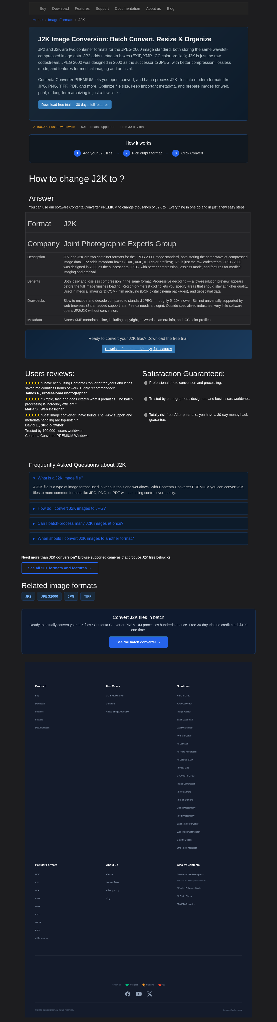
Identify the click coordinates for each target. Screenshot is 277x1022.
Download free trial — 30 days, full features (75, 105)
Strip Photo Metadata (187, 848)
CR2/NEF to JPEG (185, 776)
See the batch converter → (138, 642)
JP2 (28, 596)
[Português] (143, 965)
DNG (37, 906)
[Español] (125, 965)
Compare (110, 703)
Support (102, 8)
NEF (37, 890)
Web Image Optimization (188, 832)
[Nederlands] (116, 965)
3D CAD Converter (186, 904)
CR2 (37, 882)
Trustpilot (131, 985)
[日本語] (179, 965)
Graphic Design (184, 840)
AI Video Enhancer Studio (189, 888)
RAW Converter (184, 703)
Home (38, 20)
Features (82, 8)
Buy (43, 8)
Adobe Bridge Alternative (118, 711)
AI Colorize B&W (185, 759)
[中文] (188, 965)
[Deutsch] (98, 965)
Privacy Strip (183, 767)
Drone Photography (186, 808)
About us (153, 8)
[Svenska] (170, 965)
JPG (71, 596)
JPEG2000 (49, 596)
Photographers (184, 792)
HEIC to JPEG (183, 695)
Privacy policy (112, 890)
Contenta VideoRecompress (190, 874)
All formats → (41, 938)
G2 (161, 985)
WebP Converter (185, 727)
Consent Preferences (232, 1010)
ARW (37, 898)
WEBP (38, 922)
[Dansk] (152, 965)
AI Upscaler (182, 743)
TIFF (88, 596)
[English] (89, 965)
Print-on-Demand (185, 800)
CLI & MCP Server (115, 695)
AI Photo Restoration (186, 751)
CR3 (37, 914)
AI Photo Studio (184, 896)
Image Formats (60, 20)
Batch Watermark (185, 719)
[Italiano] (134, 965)
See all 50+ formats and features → (60, 568)
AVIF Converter (184, 735)
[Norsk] (161, 965)
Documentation (127, 8)
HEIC (37, 874)
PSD (37, 930)
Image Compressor (186, 784)
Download (60, 8)
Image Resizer (184, 711)
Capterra (148, 985)
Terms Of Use (112, 882)
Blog (170, 8)
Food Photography (185, 816)
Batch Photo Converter (187, 824)
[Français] (107, 965)
